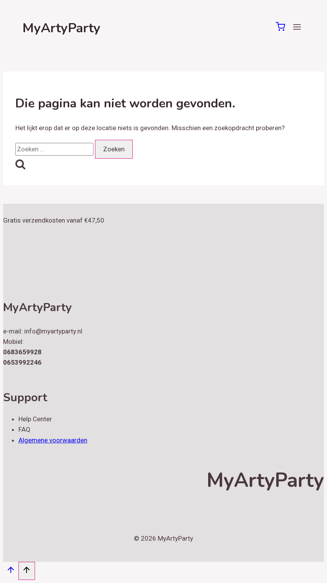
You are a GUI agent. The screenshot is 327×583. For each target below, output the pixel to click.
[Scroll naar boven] (10, 572)
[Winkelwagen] (280, 29)
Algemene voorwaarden (52, 440)
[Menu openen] (297, 28)
